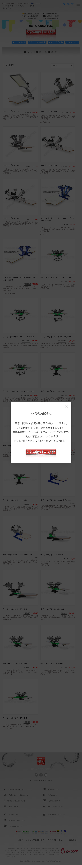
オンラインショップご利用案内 (31, 840)
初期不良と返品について (14, 820)
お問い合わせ (11, 807)
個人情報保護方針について (15, 826)
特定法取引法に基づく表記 (54, 815)
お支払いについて (51, 801)
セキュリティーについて (53, 807)
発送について (50, 795)
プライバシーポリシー (56, 840)
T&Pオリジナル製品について (16, 795)
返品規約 (73, 840)
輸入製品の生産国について (14, 801)
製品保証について (12, 815)
